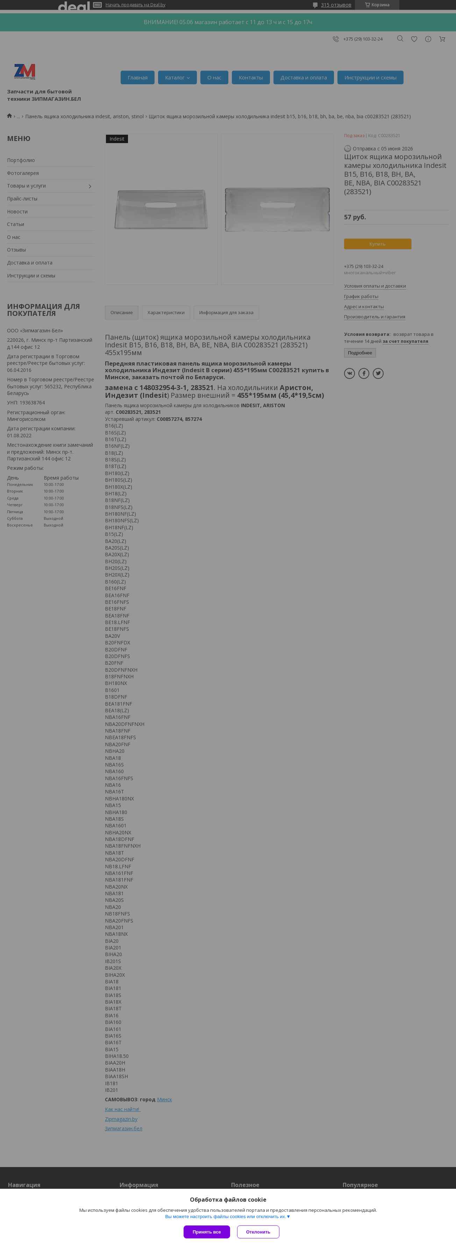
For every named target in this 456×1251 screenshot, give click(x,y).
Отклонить (258, 1232)
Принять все (207, 1232)
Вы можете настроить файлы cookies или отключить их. (225, 1216)
